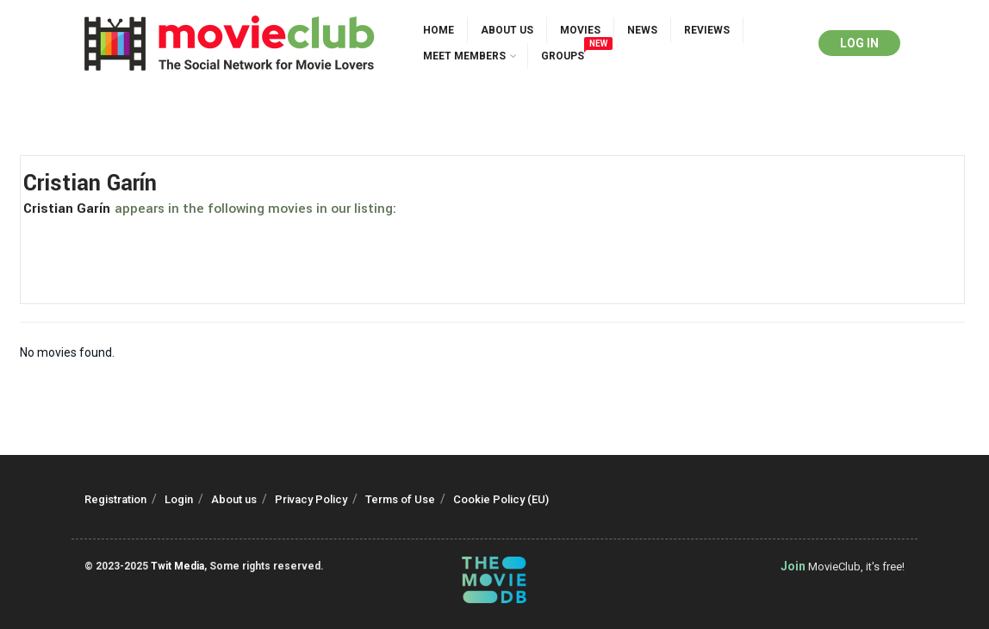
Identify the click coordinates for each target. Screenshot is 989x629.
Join (793, 566)
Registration (115, 499)
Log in (859, 43)
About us (507, 30)
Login (179, 499)
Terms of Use (400, 499)
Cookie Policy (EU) (501, 499)
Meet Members (464, 56)
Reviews (707, 30)
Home (438, 30)
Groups (567, 52)
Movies (580, 30)
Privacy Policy (311, 499)
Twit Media (177, 566)
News (642, 30)
